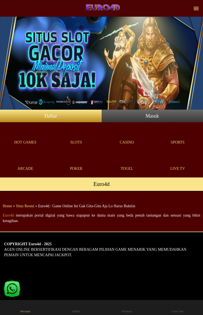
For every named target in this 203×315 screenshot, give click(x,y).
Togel (127, 162)
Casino (127, 136)
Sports (177, 136)
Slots (76, 136)
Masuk (152, 116)
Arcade (25, 162)
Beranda (25, 307)
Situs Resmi (25, 206)
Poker (76, 162)
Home (7, 206)
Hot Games (25, 136)
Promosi (127, 307)
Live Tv (177, 162)
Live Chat (178, 307)
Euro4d (8, 215)
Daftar (51, 116)
